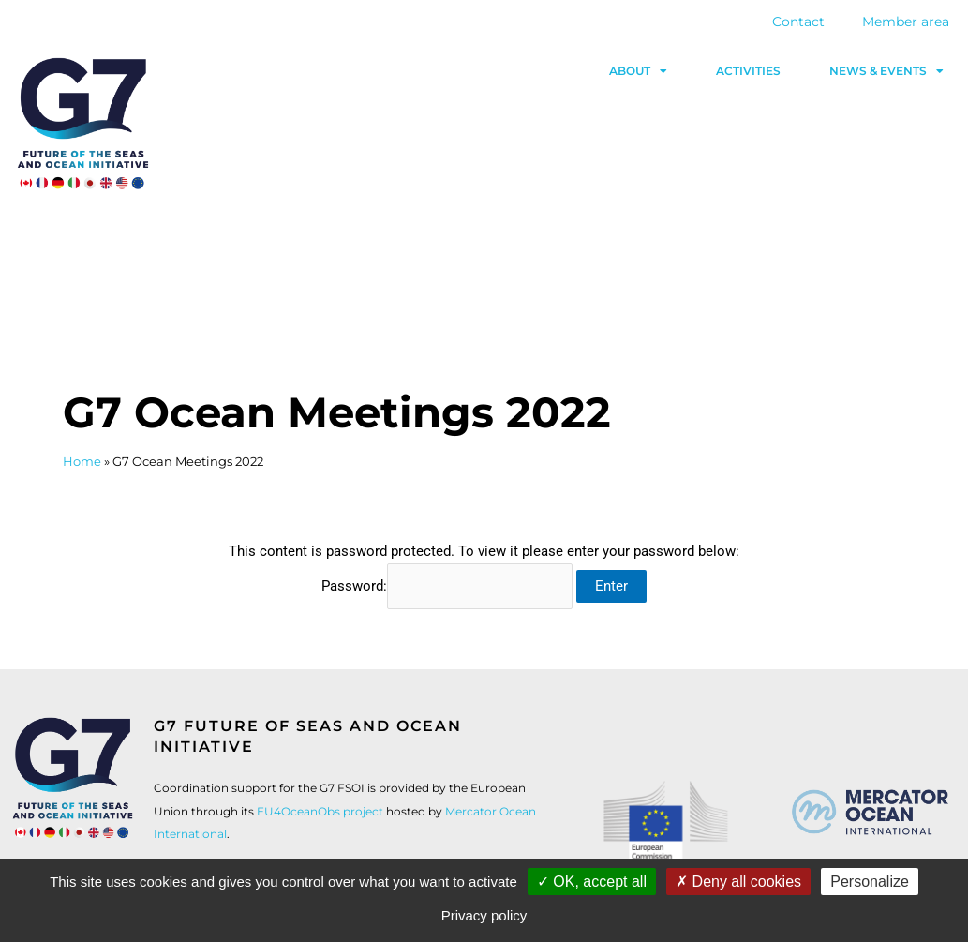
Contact (798, 21)
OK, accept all (592, 882)
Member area (905, 21)
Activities (748, 71)
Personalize (869, 882)
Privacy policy (484, 915)
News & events (886, 71)
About (638, 71)
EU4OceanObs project (320, 811)
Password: (447, 585)
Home (82, 462)
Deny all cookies (738, 882)
